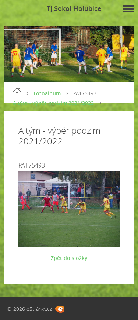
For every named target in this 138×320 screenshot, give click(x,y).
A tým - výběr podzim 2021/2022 (53, 102)
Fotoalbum (47, 93)
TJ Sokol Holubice (74, 8)
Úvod (17, 92)
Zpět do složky (69, 257)
